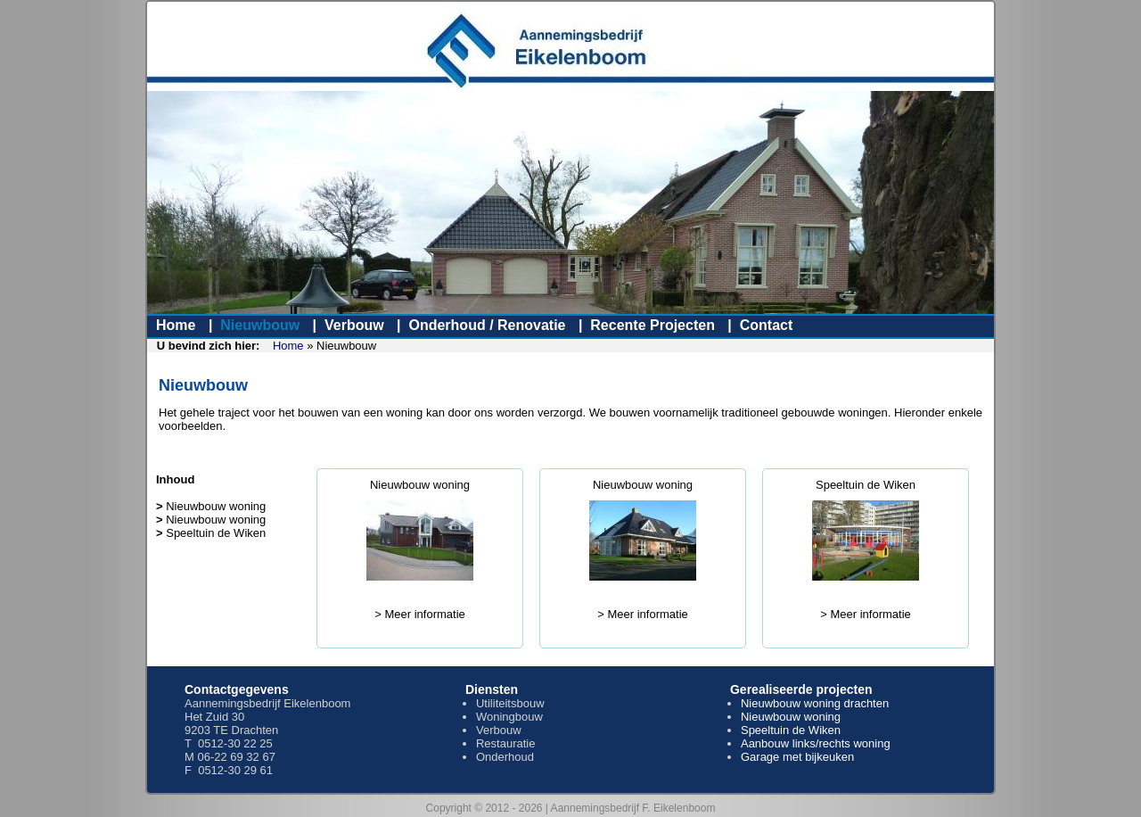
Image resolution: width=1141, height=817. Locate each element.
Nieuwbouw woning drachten (815, 703)
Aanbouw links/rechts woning (816, 743)
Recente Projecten (652, 325)
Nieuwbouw (260, 325)
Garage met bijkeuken (797, 756)
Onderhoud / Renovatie (486, 325)
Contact (766, 325)
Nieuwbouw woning (420, 484)
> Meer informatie (419, 614)
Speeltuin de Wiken (865, 484)
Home (175, 325)
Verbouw (354, 325)
